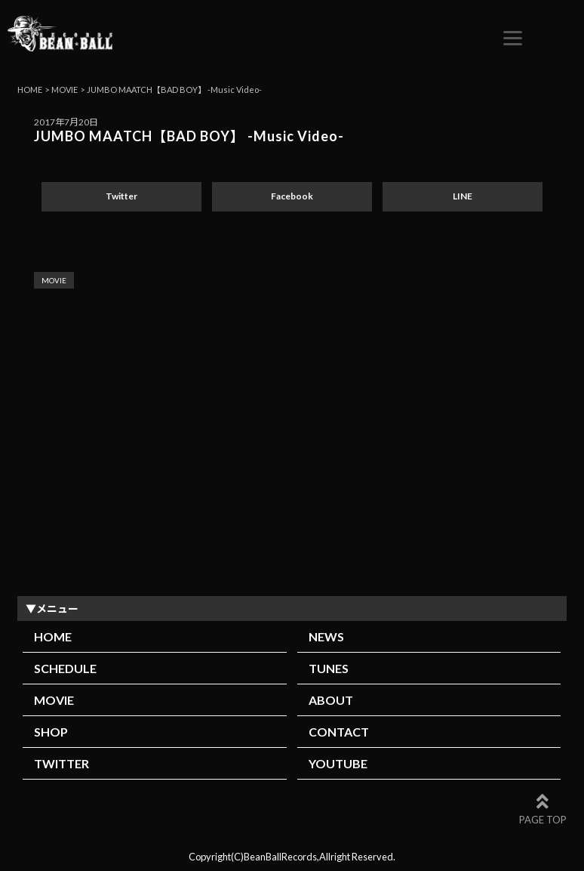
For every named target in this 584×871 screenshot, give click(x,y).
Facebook (292, 196)
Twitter (121, 196)
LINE (462, 196)
